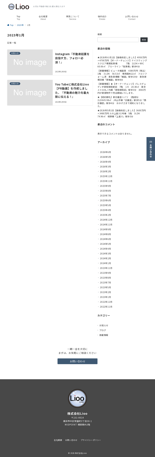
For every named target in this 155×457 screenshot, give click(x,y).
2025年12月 (106, 176)
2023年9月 (105, 272)
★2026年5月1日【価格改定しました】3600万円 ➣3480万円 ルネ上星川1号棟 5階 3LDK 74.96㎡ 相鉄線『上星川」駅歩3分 (122, 113)
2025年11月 (106, 181)
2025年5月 (105, 205)
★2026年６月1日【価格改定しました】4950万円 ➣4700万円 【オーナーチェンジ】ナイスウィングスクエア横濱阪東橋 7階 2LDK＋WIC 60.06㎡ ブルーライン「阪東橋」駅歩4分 (122, 62)
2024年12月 (106, 219)
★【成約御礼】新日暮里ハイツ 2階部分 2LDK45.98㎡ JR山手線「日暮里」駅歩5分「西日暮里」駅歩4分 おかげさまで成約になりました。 (121, 102)
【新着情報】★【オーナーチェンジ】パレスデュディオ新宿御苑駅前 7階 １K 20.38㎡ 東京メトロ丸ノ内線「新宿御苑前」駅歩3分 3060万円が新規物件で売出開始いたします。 (121, 88)
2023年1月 (105, 296)
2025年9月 (105, 185)
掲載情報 (103, 335)
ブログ (102, 330)
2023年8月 (105, 277)
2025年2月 (105, 214)
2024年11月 (106, 224)
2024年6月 (105, 239)
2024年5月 (105, 243)
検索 (99, 34)
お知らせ (103, 325)
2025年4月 (105, 210)
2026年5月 (105, 156)
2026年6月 (105, 152)
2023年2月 (105, 292)
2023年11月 (106, 267)
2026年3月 (105, 166)
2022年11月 (106, 306)
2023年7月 (105, 282)
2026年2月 (105, 171)
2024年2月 (105, 258)
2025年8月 (105, 190)
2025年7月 (105, 195)
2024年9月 (105, 229)
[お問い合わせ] (151, 147)
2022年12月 (106, 301)
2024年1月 (105, 263)
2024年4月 (105, 248)
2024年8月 (105, 234)
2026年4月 (105, 161)
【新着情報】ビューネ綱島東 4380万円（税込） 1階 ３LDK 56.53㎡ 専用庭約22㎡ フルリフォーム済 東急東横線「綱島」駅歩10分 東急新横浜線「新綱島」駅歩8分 (122, 75)
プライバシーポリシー (91, 440)
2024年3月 (105, 253)
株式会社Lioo (81, 453)
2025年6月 (105, 200)
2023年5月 (105, 287)
